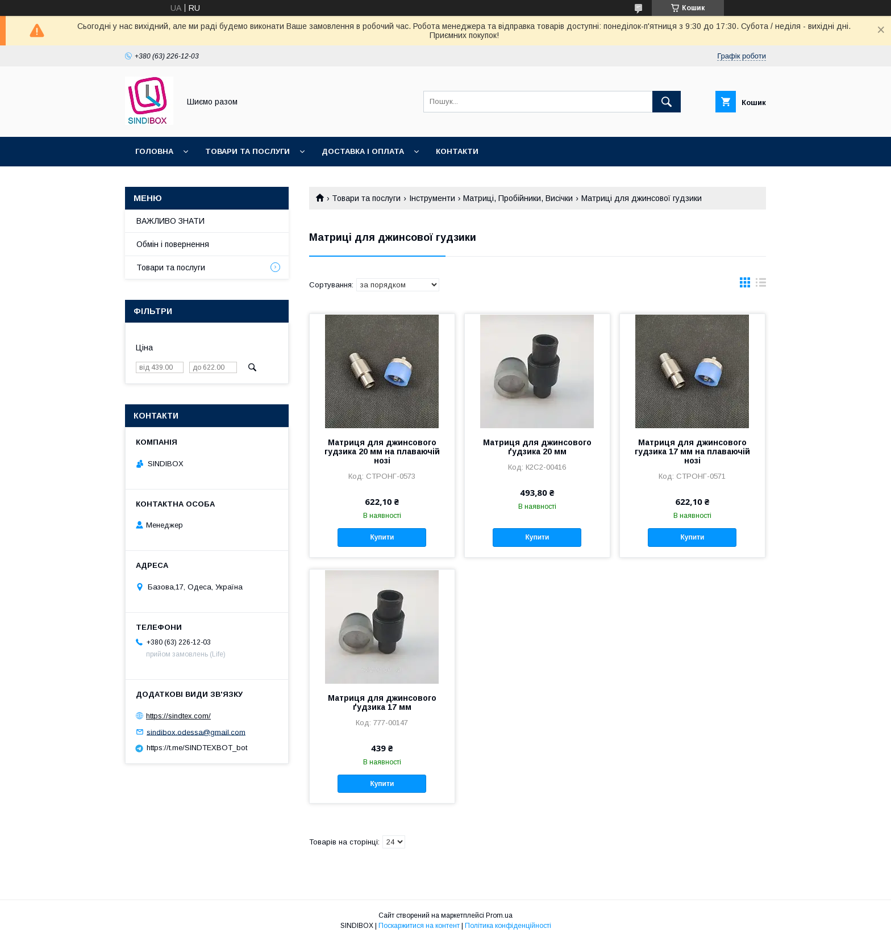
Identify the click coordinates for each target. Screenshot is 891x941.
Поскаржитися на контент (419, 926)
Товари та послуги (247, 151)
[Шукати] (666, 101)
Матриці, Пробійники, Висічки (518, 198)
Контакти (457, 151)
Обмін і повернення (172, 244)
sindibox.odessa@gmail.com (196, 731)
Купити (382, 537)
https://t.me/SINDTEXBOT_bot (197, 747)
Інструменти (432, 198)
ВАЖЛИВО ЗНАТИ (170, 220)
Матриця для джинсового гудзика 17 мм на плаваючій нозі (692, 451)
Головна (154, 151)
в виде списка (761, 285)
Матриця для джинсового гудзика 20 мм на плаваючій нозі (382, 451)
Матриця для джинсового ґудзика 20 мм (537, 447)
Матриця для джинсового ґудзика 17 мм (382, 702)
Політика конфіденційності (508, 926)
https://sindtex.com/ (178, 716)
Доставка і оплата (363, 151)
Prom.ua (499, 915)
